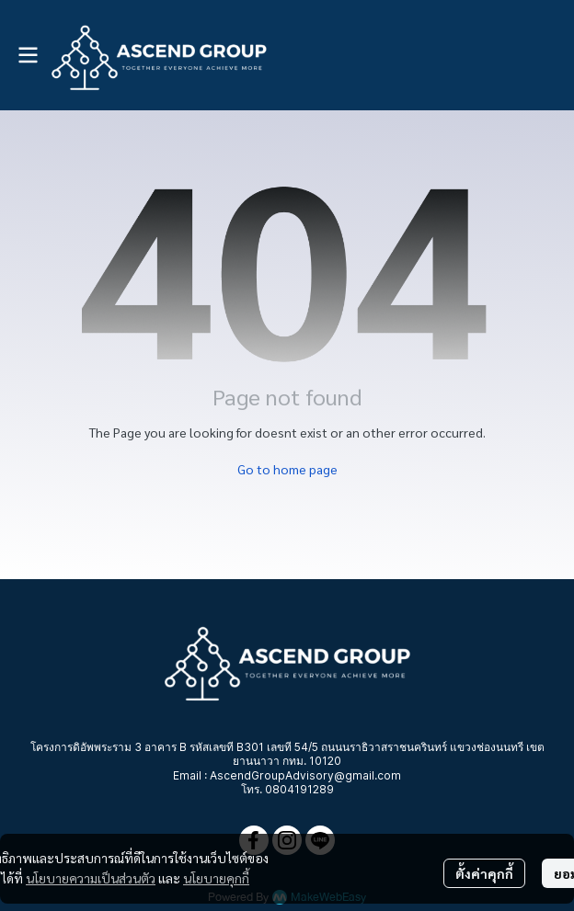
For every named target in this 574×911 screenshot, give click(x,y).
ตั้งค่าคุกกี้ (484, 873)
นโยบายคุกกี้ (216, 878)
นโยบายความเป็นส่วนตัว (90, 878)
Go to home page (287, 469)
